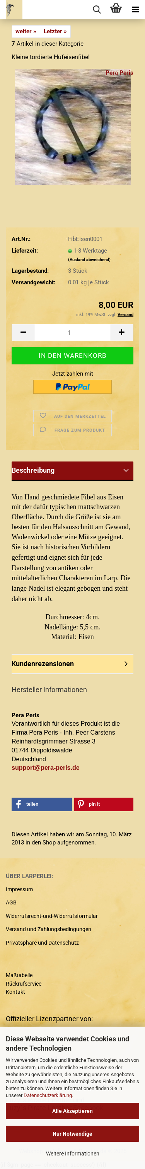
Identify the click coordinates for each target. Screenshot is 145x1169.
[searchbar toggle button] (96, 9)
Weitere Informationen (72, 1153)
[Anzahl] (72, 332)
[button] (23, 332)
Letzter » (55, 31)
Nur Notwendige (72, 1134)
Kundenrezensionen (43, 664)
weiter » (25, 31)
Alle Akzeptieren (72, 1111)
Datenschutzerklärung (48, 1095)
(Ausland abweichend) (89, 259)
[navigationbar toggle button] (135, 9)
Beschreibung (33, 470)
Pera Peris (119, 72)
